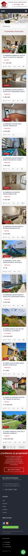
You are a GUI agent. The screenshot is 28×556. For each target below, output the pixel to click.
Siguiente (21, 447)
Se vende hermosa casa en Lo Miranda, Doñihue (14, 432)
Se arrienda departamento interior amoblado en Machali (13, 228)
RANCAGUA (7, 94)
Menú (3, 11)
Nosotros (5, 503)
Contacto (5, 512)
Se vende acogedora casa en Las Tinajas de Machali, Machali (13, 399)
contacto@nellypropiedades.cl (20, 6)
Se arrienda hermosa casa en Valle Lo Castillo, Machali (14, 56)
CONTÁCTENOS (14, 469)
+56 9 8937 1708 (18, 4)
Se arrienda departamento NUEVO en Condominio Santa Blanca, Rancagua (14, 296)
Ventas (4, 506)
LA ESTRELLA (7, 333)
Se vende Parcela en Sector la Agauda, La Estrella (13, 330)
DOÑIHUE (6, 436)
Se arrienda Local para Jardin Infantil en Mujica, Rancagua (12, 262)
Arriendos (5, 509)
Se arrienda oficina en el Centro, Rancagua (12, 125)
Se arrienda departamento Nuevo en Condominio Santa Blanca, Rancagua (14, 91)
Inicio (4, 500)
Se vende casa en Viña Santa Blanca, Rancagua (13, 364)
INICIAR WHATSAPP (11, 527)
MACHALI (6, 60)
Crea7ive (9, 551)
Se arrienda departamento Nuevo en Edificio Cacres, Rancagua (13, 160)
